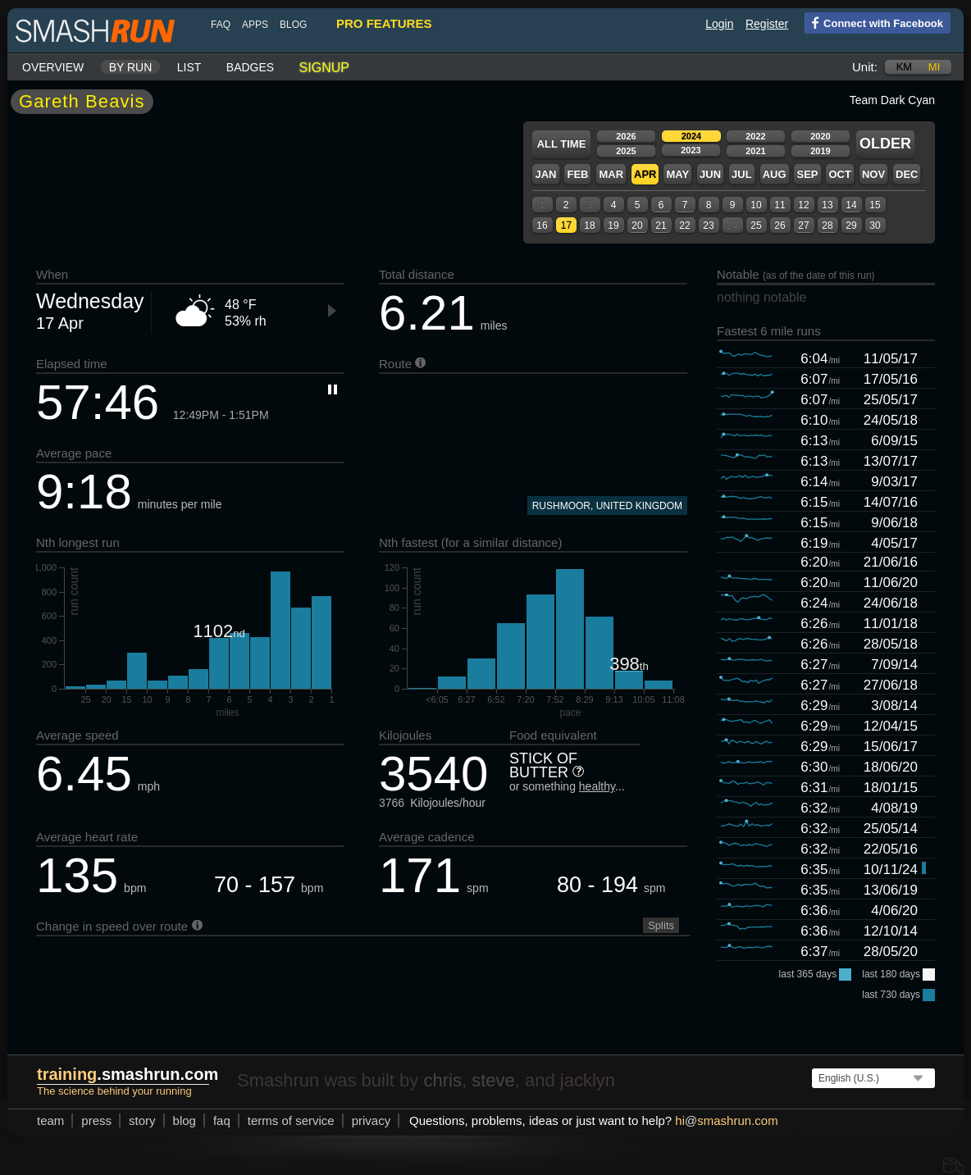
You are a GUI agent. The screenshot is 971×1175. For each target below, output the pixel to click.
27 (803, 225)
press (96, 1120)
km (904, 67)
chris (442, 1080)
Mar (611, 174)
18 (589, 225)
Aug (774, 174)
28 (827, 225)
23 (708, 225)
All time (561, 144)
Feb (577, 174)
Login (719, 23)
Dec (907, 174)
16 (541, 225)
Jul (742, 174)
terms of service (291, 1120)
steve (493, 1080)
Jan (545, 174)
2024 (691, 136)
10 (755, 205)
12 (803, 205)
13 (827, 205)
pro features (383, 23)
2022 (755, 136)
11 (779, 205)
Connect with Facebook (874, 22)
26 (779, 225)
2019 (820, 151)
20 (636, 225)
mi (934, 67)
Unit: (865, 67)
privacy (371, 1120)
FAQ (220, 24)
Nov (873, 174)
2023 (690, 150)
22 (684, 225)
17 (566, 225)
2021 (755, 151)
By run (131, 67)
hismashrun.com (726, 1120)
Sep (807, 174)
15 (874, 205)
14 (851, 205)
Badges (250, 67)
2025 (626, 151)
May (677, 174)
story (142, 1120)
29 (851, 225)
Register (766, 23)
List (189, 67)
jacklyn (587, 1080)
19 (613, 225)
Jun (710, 174)
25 (755, 225)
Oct (839, 174)
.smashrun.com (127, 1074)
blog (293, 24)
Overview (53, 67)
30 (874, 225)
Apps (255, 24)
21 (660, 225)
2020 (820, 136)
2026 (626, 136)
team (50, 1120)
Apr (645, 174)
